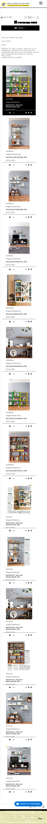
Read (40, 818)
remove (28, 820)
